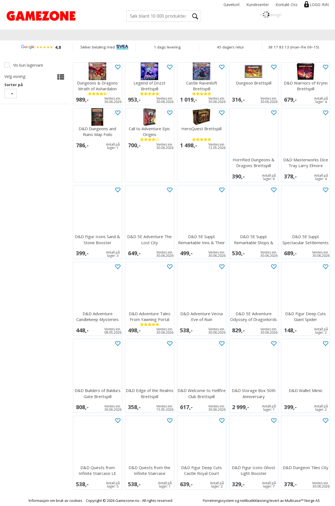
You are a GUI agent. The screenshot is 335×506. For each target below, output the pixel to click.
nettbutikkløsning (254, 500)
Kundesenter (257, 4)
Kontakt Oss (287, 4)
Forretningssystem (218, 500)
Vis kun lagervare (27, 65)
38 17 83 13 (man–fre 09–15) (293, 47)
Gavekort (232, 4)
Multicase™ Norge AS (302, 500)
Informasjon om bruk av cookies (55, 500)
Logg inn (319, 4)
